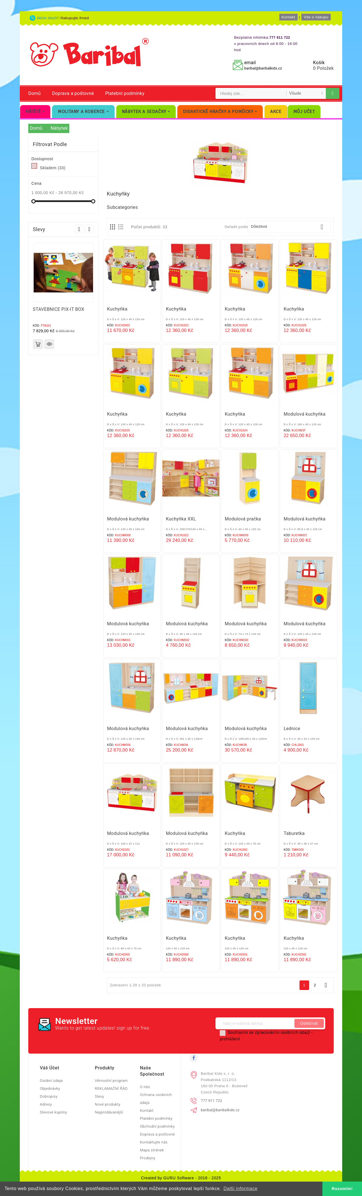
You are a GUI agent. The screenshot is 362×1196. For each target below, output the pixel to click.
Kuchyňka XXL (181, 519)
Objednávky (50, 1088)
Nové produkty (107, 1104)
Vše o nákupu (316, 17)
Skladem (52, 168)
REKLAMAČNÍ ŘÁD (111, 1088)
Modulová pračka (243, 519)
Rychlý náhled (49, 344)
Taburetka (294, 833)
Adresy (46, 1104)
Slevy (99, 1096)
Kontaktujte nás (154, 1142)
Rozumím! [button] (342, 1188)
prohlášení (230, 1039)
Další (326, 985)
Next (89, 229)
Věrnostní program (111, 1080)
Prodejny (148, 1158)
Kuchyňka (117, 309)
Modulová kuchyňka (305, 414)
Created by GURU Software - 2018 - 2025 (181, 1178)
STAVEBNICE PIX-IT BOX (58, 309)
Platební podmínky (125, 93)
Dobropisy (49, 1096)
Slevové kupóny (53, 1112)
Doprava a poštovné (73, 93)
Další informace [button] (240, 1188)
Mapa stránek (152, 1150)
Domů (34, 93)
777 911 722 (211, 1101)
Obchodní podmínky (157, 1126)
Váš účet (49, 1068)
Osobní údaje (51, 1080)
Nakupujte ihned (75, 18)
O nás (145, 1087)
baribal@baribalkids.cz (263, 68)
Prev (79, 229)
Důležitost (289, 227)
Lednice (292, 728)
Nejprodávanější (109, 1112)
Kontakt (288, 17)
